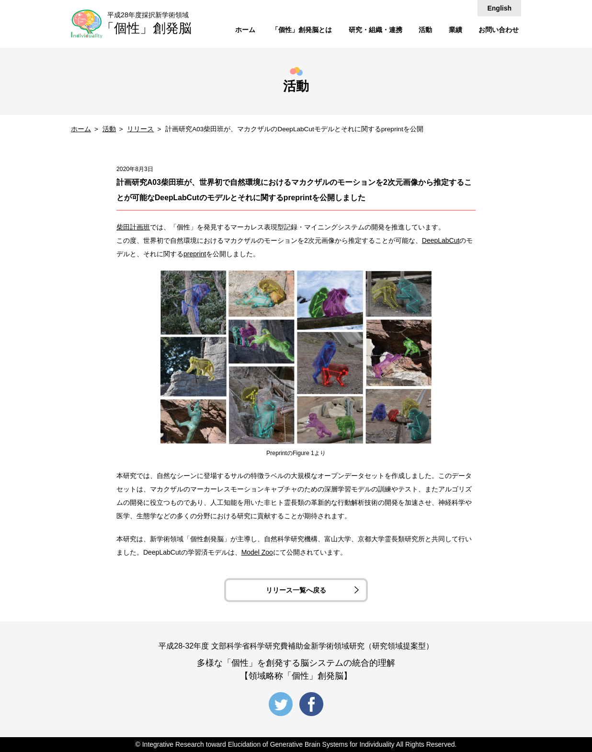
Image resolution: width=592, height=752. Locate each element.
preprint (194, 254)
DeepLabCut (441, 240)
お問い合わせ (498, 30)
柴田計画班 (133, 227)
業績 (455, 30)
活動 (425, 30)
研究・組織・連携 (375, 30)
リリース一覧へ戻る (296, 590)
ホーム (245, 30)
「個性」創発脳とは (302, 30)
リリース (140, 129)
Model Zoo (257, 552)
